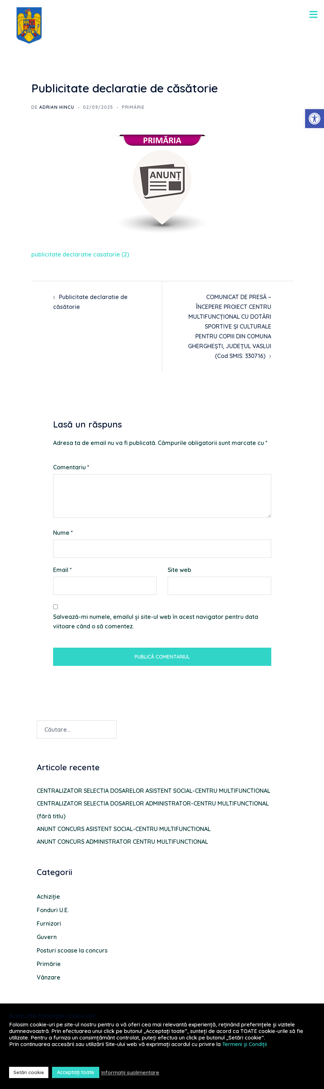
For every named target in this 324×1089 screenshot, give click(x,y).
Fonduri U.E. (53, 910)
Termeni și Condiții (244, 1044)
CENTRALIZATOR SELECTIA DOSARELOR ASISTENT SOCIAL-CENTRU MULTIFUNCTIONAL (153, 790)
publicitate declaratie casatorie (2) (80, 254)
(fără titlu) (51, 816)
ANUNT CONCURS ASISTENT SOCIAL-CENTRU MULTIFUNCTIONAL (124, 828)
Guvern (47, 937)
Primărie (133, 107)
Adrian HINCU (56, 107)
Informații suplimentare (130, 1072)
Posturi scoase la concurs (72, 950)
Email (62, 569)
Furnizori (49, 923)
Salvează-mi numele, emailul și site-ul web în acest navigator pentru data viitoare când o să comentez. (155, 621)
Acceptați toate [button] (75, 1072)
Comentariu (71, 467)
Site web (179, 569)
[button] (314, 118)
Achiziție (48, 896)
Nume (63, 532)
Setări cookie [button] (28, 1072)
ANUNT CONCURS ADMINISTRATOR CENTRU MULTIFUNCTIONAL (122, 841)
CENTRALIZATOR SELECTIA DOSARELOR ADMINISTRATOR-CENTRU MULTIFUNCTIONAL (153, 803)
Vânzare (48, 977)
